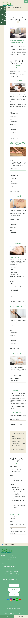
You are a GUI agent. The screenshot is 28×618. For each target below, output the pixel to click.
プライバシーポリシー (16, 608)
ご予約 (7, 616)
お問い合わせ (21, 616)
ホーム (3, 544)
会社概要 (9, 608)
